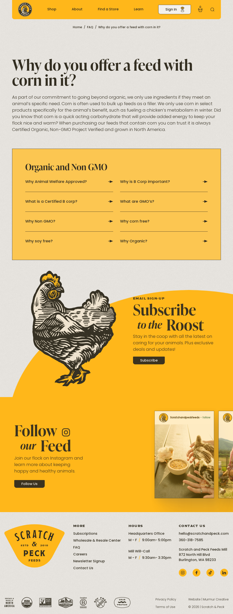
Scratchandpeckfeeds (157, 417)
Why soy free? (69, 241)
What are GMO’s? (164, 202)
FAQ (90, 27)
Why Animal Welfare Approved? (69, 182)
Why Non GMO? (69, 222)
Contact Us (83, 568)
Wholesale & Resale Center (97, 540)
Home (77, 27)
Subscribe (149, 365)
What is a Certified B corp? (69, 202)
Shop (51, 9)
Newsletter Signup (89, 561)
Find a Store (108, 9)
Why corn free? (164, 222)
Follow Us (29, 488)
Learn (138, 9)
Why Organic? (164, 241)
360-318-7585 (191, 540)
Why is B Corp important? (164, 182)
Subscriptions (85, 534)
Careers (80, 554)
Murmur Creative (216, 599)
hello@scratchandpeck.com (204, 534)
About (77, 9)
